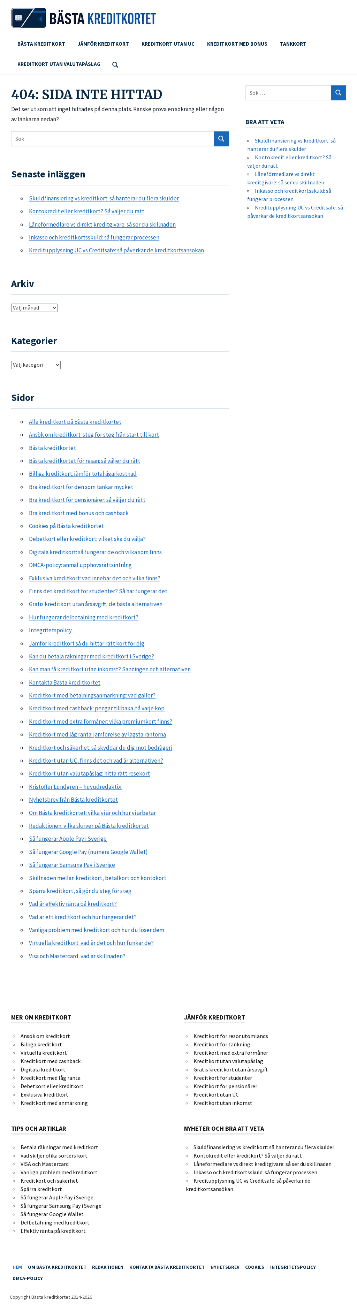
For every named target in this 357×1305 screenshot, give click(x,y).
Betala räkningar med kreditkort (59, 1147)
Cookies (276, 1265)
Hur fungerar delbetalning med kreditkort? (83, 617)
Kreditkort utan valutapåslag (58, 64)
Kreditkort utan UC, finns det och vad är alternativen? (96, 760)
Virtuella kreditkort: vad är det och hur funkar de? (91, 943)
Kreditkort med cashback (51, 1061)
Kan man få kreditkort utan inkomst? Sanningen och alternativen (110, 669)
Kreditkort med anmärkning (54, 1102)
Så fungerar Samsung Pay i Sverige (72, 865)
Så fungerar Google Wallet (52, 1214)
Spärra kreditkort (41, 1188)
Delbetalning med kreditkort (55, 1222)
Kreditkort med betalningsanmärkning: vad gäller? (92, 695)
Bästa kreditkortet (52, 448)
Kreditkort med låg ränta (51, 1077)
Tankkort (293, 43)
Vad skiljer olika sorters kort (54, 1155)
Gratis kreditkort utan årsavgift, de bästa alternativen (95, 604)
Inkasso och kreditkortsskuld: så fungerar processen (94, 237)
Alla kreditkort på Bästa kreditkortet (75, 422)
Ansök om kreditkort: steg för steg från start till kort (94, 434)
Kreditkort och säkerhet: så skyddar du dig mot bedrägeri (100, 747)
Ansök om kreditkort (45, 1035)
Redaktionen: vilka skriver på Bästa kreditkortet (89, 826)
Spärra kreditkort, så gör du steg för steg (80, 891)
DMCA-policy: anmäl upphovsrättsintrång (80, 565)
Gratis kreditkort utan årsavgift (230, 1069)
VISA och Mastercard (45, 1163)
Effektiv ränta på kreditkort (53, 1230)
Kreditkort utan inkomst (222, 1102)
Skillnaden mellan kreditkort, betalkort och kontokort (97, 878)
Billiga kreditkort (41, 1044)
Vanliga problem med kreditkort (59, 1172)
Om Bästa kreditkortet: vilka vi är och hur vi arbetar (92, 813)
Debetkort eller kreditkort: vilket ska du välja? (87, 539)
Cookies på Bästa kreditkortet (66, 526)
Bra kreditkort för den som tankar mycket (81, 487)
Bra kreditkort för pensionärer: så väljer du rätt (87, 500)
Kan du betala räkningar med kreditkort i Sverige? (91, 656)
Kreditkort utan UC (168, 43)
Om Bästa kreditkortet (63, 1265)
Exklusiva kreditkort (44, 1094)
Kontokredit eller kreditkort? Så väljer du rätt (86, 211)
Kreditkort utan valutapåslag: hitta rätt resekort (89, 773)
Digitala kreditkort (43, 1069)
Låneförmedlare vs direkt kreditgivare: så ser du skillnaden (102, 224)
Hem (19, 1265)
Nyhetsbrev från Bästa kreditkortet (73, 799)
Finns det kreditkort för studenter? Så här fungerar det (98, 591)
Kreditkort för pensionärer (225, 1086)
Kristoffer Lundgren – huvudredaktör (75, 787)
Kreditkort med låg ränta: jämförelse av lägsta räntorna (97, 734)
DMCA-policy (30, 1274)
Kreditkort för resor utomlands (230, 1035)
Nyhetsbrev (242, 1265)
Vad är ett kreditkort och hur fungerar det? (83, 917)
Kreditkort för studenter (222, 1077)
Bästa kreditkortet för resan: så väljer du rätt (84, 461)
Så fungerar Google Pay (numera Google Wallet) (88, 852)
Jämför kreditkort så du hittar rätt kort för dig (86, 643)
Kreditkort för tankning (221, 1044)
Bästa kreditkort (41, 43)
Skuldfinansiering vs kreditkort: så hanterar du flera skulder (104, 198)
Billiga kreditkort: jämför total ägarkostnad (83, 474)
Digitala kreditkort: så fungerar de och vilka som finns (95, 552)
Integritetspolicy (50, 630)
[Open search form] (115, 64)
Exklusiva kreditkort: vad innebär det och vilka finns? (94, 578)
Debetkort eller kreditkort (52, 1086)
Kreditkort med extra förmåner (230, 1052)
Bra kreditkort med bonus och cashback (79, 513)
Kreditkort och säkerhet (49, 1180)
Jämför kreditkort (103, 43)
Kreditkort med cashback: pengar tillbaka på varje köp (97, 708)
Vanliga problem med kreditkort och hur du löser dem (96, 930)
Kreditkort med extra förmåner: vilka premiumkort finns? (100, 721)
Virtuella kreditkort (44, 1052)
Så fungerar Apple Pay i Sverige (68, 838)
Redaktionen (118, 1265)
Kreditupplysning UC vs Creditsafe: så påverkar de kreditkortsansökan (116, 250)
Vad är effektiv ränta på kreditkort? (73, 904)
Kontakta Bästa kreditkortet (64, 682)
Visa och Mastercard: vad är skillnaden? (77, 956)
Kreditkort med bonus (237, 43)
